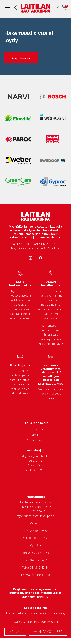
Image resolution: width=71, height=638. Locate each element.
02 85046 (39, 511)
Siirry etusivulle (21, 58)
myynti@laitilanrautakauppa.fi (35, 516)
